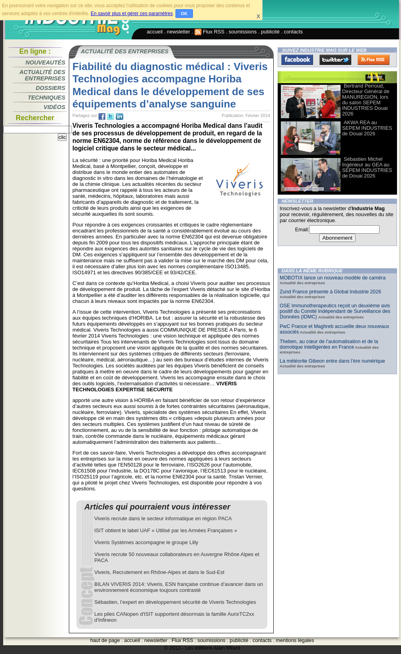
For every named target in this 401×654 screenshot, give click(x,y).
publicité (270, 32)
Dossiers (50, 88)
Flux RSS (210, 32)
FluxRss (373, 60)
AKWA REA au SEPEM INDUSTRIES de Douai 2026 (367, 128)
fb (102, 117)
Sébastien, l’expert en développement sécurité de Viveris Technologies (175, 602)
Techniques (46, 97)
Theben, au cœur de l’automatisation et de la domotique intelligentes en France (329, 344)
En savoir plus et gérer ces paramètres (132, 13)
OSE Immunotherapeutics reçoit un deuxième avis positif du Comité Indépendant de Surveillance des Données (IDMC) (335, 311)
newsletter (178, 32)
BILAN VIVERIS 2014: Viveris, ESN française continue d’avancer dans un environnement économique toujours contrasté (178, 587)
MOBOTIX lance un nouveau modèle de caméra (332, 278)
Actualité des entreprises (42, 75)
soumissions (243, 32)
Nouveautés (45, 62)
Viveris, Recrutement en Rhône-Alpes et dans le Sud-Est (159, 572)
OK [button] (184, 13)
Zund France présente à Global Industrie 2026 (330, 292)
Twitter (335, 60)
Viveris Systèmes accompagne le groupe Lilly (146, 542)
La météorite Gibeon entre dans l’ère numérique (332, 361)
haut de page (105, 640)
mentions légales (295, 640)
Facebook (297, 60)
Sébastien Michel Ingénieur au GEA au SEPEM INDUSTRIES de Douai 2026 (367, 167)
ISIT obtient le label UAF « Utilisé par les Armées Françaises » (165, 530)
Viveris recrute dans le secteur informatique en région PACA (163, 518)
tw (111, 117)
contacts (293, 32)
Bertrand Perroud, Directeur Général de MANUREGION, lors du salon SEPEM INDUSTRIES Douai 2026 (365, 100)
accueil (155, 32)
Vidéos (54, 107)
